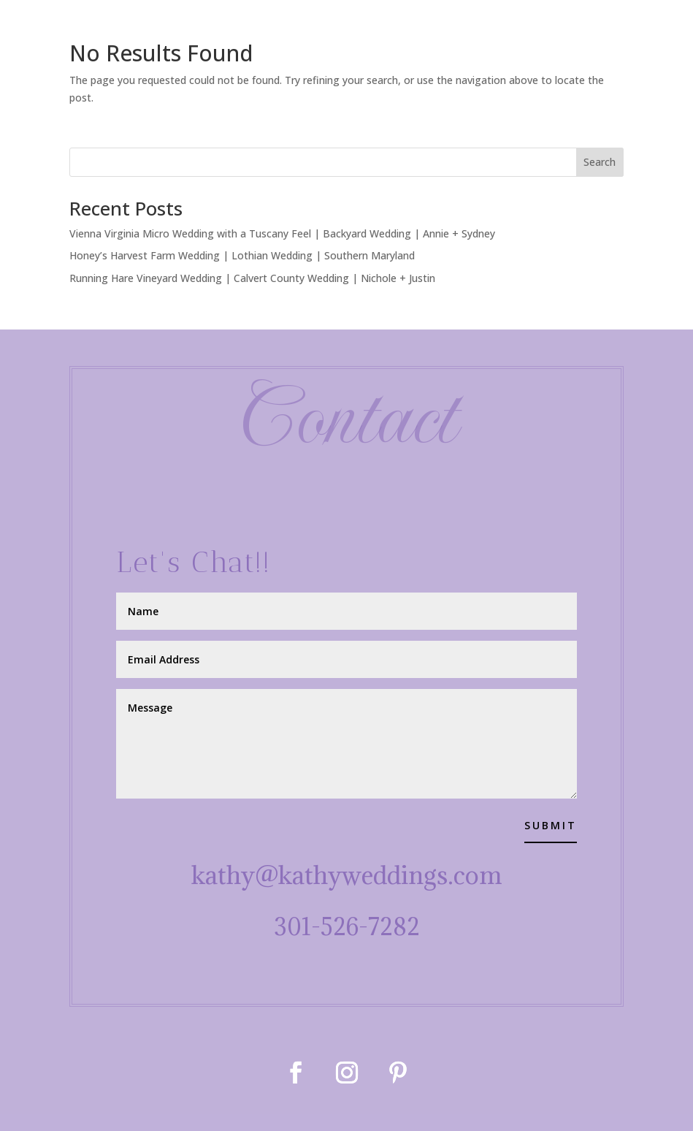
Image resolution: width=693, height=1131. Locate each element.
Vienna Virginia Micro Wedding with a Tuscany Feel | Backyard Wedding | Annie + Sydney (282, 233)
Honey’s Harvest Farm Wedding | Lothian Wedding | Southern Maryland (242, 255)
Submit (550, 825)
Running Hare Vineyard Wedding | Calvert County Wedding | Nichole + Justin (252, 278)
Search (599, 162)
